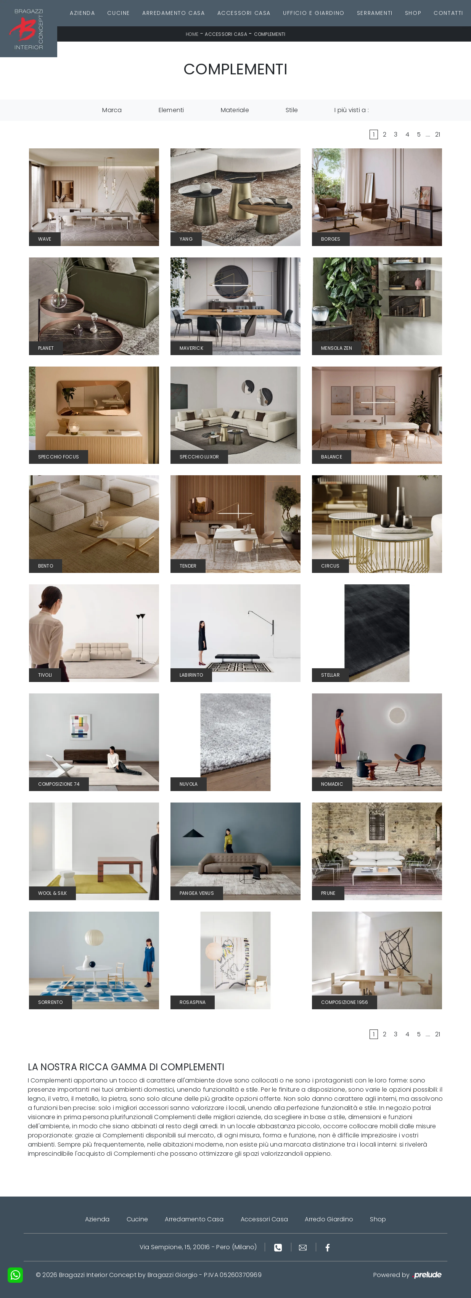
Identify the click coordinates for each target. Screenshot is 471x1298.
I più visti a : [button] (351, 110)
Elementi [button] (171, 110)
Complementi (270, 34)
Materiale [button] (235, 110)
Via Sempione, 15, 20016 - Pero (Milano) (198, 1247)
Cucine (118, 13)
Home (192, 34)
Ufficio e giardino (314, 13)
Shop (413, 13)
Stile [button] (292, 110)
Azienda (82, 13)
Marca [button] (112, 110)
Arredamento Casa (173, 13)
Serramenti (375, 13)
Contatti (448, 13)
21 (437, 134)
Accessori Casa (244, 13)
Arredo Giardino (329, 1219)
